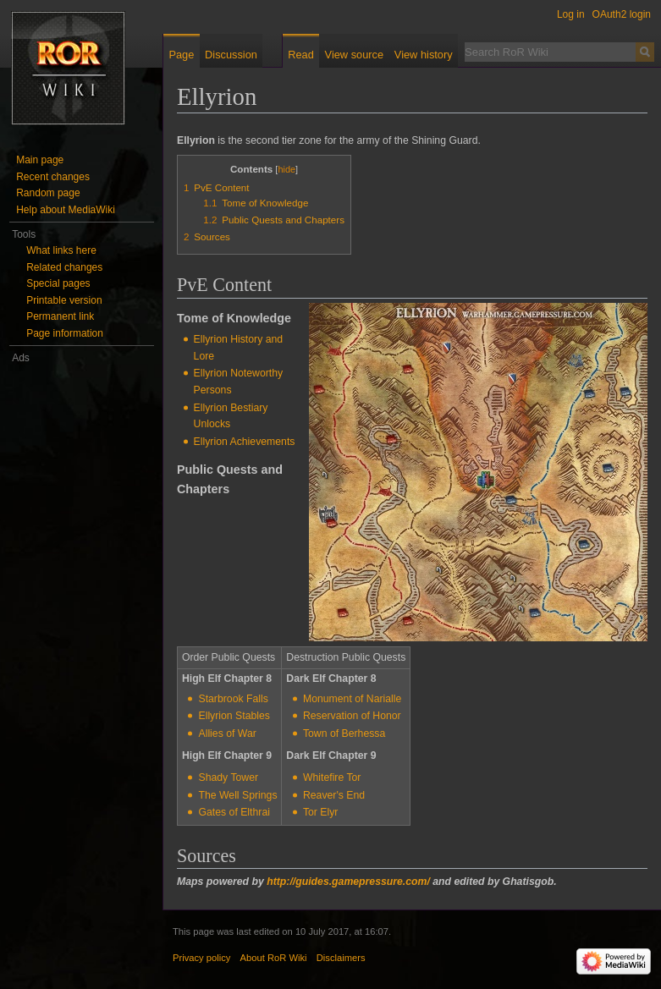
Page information (64, 333)
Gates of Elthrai (233, 812)
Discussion (231, 54)
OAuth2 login (621, 14)
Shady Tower (228, 777)
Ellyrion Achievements (244, 442)
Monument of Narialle (352, 699)
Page (181, 54)
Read (301, 54)
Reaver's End (334, 795)
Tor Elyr (321, 812)
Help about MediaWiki (65, 210)
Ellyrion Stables (233, 716)
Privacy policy (201, 958)
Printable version (64, 300)
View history (423, 54)
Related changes (64, 267)
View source (354, 54)
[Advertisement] (81, 620)
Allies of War (227, 733)
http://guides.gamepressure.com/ (348, 881)
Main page (39, 160)
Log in (571, 14)
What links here (61, 250)
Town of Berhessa (344, 733)
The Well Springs (237, 795)
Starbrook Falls (232, 699)
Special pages (58, 283)
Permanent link (60, 316)
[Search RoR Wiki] (550, 51)
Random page (48, 193)
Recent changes (53, 177)
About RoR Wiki (273, 958)
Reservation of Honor (352, 716)
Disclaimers (341, 958)
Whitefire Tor (332, 777)
